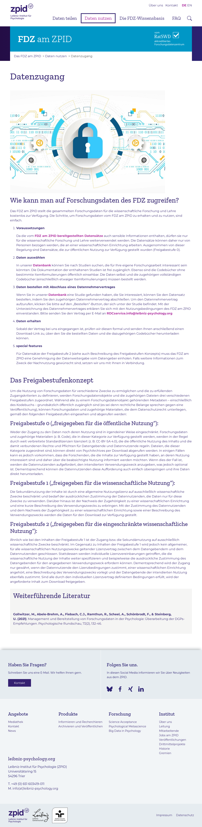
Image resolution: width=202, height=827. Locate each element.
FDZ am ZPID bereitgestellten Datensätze (69, 236)
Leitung (164, 726)
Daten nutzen (98, 18)
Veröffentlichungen (172, 740)
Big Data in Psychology (125, 731)
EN (189, 5)
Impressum (164, 815)
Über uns (156, 5)
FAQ (176, 18)
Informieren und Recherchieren (80, 722)
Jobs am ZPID (168, 735)
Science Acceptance (123, 722)
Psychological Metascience (127, 726)
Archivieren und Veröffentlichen (80, 726)
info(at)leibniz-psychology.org (35, 788)
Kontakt (171, 5)
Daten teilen (64, 18)
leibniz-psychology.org (31, 758)
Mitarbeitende (169, 731)
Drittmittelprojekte (172, 744)
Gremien (165, 753)
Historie (164, 748)
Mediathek (15, 722)
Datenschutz (185, 815)
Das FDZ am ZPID (27, 56)
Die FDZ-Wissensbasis (141, 18)
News (12, 731)
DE (184, 5)
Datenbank (42, 265)
